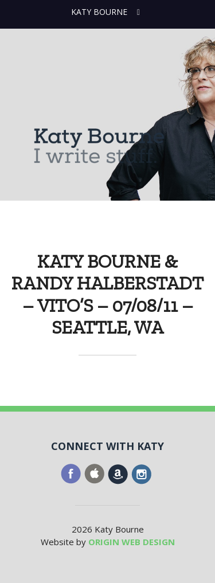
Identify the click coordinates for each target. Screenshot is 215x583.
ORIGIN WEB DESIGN (131, 541)
